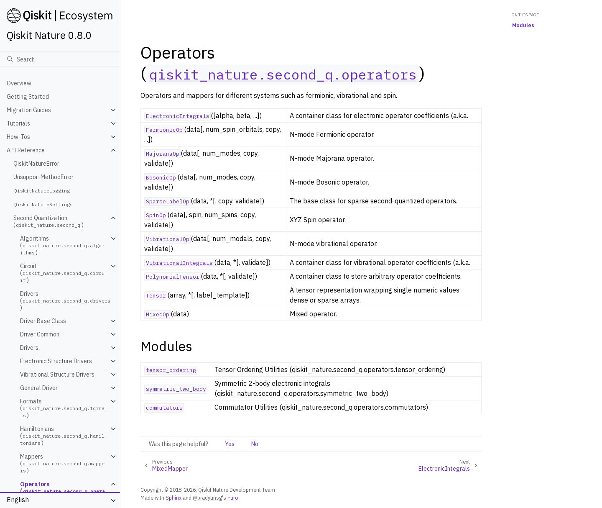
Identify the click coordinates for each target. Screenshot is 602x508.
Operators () (62, 491)
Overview (19, 83)
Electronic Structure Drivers (56, 361)
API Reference (26, 150)
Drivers (29, 347)
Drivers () (66, 300)
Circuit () (62, 273)
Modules (523, 25)
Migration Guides (29, 110)
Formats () (62, 408)
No (254, 444)
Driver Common (39, 334)
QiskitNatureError (36, 163)
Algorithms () (62, 245)
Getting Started (28, 96)
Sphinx (173, 497)
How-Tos (18, 137)
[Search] (60, 59)
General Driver (39, 388)
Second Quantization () (48, 221)
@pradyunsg (207, 497)
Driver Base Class (43, 321)
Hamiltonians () (62, 435)
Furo (232, 497)
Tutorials (18, 123)
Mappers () (62, 463)
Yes (230, 444)
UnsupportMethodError (43, 177)
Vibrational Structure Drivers (57, 374)
